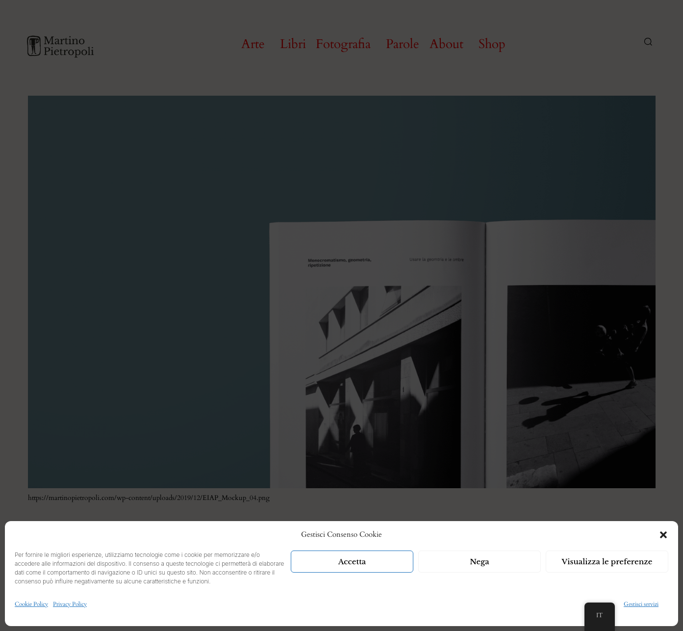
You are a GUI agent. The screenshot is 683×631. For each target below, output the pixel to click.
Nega (479, 561)
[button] (663, 535)
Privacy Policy (70, 604)
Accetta (352, 561)
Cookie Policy (31, 604)
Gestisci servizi (641, 604)
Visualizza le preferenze (607, 561)
